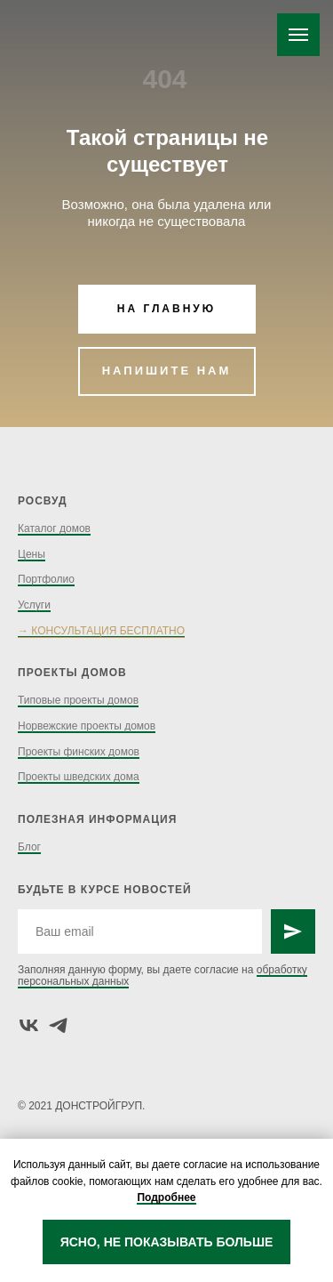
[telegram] (58, 1025)
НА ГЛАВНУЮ (166, 308)
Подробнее (166, 1197)
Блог (29, 847)
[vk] (29, 1025)
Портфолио (46, 579)
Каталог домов (54, 528)
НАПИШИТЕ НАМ (167, 370)
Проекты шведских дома (78, 776)
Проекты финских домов (78, 752)
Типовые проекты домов (78, 700)
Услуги (34, 605)
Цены (31, 554)
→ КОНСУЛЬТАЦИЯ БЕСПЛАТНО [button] (101, 631)
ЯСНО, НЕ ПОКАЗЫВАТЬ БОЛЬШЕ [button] (167, 1242)
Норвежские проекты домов (86, 726)
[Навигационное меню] (298, 34)
